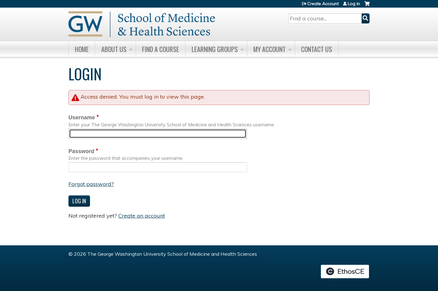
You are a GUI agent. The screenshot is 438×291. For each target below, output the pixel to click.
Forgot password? (91, 184)
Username (81, 117)
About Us (114, 49)
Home (82, 49)
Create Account (323, 4)
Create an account (141, 215)
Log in (354, 4)
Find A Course (160, 49)
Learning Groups (215, 49)
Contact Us (316, 49)
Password (81, 151)
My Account (269, 49)
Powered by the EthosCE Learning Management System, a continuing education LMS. (345, 271)
